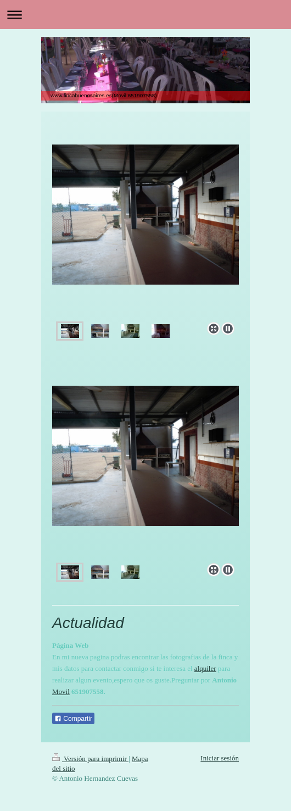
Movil (61, 691)
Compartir (73, 719)
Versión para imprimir (90, 758)
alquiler (205, 668)
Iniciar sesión (219, 758)
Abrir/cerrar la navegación (145, 14)
